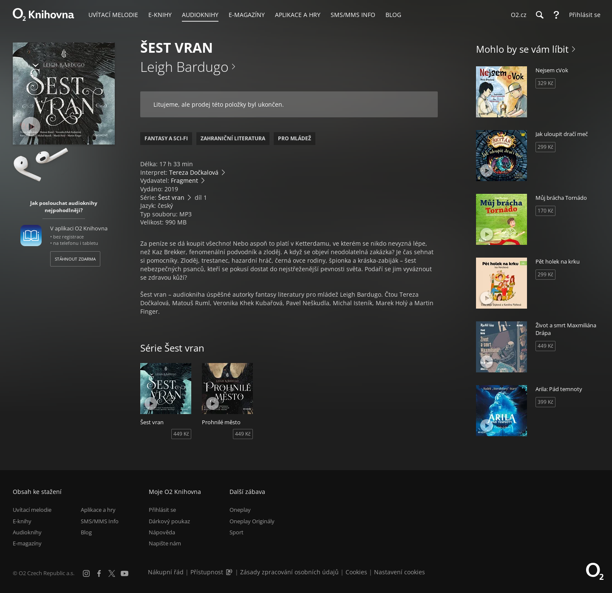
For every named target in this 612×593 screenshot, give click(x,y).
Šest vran (171, 197)
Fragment (184, 180)
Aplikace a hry (98, 510)
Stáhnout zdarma (75, 259)
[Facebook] (99, 573)
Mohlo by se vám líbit (522, 49)
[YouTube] (124, 573)
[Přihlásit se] (583, 15)
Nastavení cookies (399, 572)
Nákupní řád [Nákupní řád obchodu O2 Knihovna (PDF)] (166, 572)
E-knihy (22, 521)
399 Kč (545, 402)
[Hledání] (539, 15)
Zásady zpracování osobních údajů (289, 572)
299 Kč (545, 146)
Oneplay (240, 510)
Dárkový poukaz (169, 521)
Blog (86, 532)
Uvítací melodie (32, 510)
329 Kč (545, 83)
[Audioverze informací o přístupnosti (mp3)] (230, 572)
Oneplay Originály (252, 521)
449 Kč (181, 433)
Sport (237, 532)
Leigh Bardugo (184, 66)
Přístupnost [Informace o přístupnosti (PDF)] (206, 572)
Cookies (356, 572)
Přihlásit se (162, 510)
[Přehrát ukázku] (31, 126)
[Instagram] (86, 573)
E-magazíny (27, 543)
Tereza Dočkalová (193, 172)
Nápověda (162, 532)
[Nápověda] (556, 15)
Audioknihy (27, 532)
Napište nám (165, 543)
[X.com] (111, 573)
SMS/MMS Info (100, 521)
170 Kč (545, 210)
